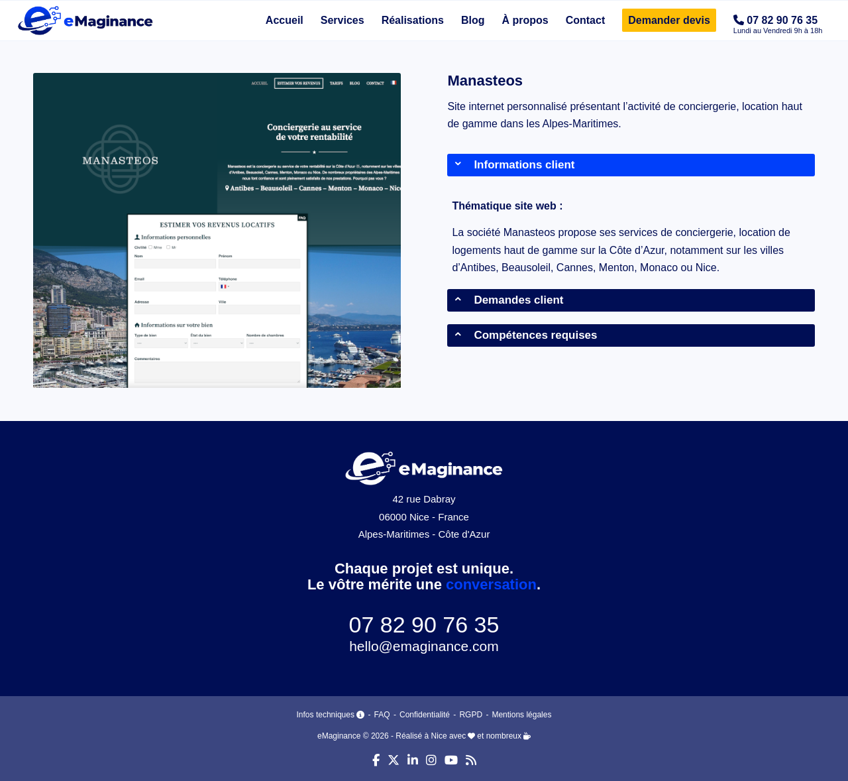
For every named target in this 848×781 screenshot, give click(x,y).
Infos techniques (332, 714)
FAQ (382, 714)
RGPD (470, 714)
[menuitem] (284, 20)
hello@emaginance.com (424, 646)
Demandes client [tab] (508, 300)
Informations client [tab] (514, 164)
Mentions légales (521, 714)
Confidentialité (424, 714)
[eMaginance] (85, 20)
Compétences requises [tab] (525, 335)
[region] (631, 237)
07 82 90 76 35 (424, 624)
